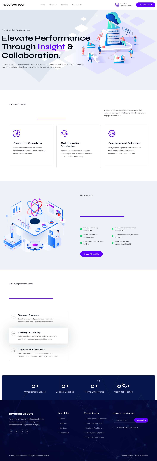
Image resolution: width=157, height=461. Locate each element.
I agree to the (126, 427)
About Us (53, 5)
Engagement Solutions (124, 143)
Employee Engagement (95, 433)
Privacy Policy (127, 456)
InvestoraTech (21, 456)
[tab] (38, 318)
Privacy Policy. (132, 427)
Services (64, 5)
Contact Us (77, 5)
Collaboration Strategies (70, 145)
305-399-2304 (126, 6)
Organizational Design (95, 437)
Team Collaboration (94, 423)
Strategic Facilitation (94, 428)
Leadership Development (96, 419)
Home (42, 5)
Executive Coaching (27, 143)
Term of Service (141, 456)
